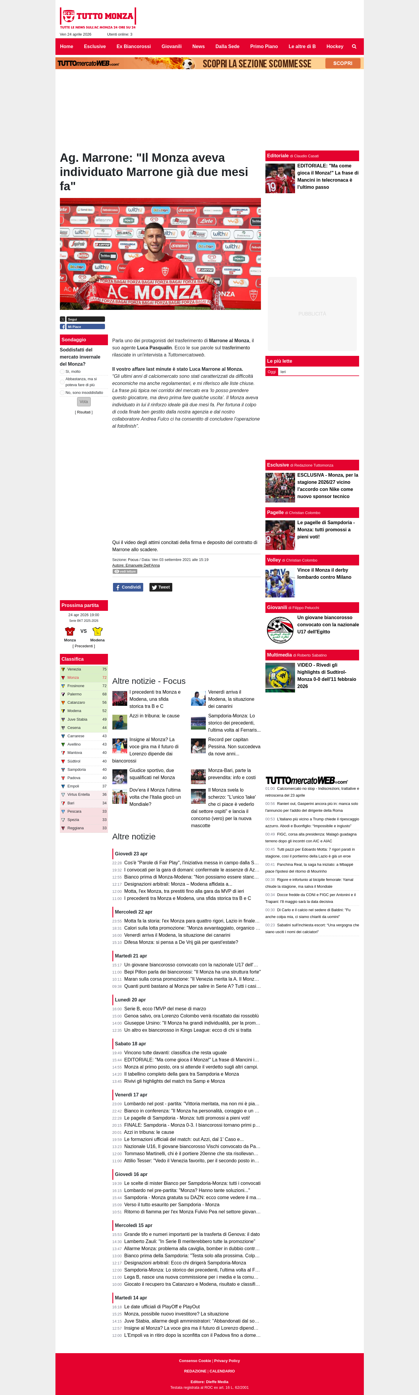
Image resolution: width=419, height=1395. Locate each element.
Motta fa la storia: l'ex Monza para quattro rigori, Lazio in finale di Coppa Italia (205, 920)
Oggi (272, 372)
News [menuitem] (198, 46)
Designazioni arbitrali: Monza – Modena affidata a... (178, 884)
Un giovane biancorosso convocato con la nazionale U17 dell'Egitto (194, 964)
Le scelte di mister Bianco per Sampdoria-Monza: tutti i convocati (192, 1183)
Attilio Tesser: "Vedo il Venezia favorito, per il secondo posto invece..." (197, 1160)
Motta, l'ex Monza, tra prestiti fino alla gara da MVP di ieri (184, 891)
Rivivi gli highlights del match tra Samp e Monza (174, 1081)
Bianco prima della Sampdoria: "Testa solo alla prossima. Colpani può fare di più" (209, 1255)
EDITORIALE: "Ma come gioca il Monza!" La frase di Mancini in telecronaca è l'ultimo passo (220, 1059)
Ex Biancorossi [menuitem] (134, 46)
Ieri (283, 372)
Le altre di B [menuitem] (302, 46)
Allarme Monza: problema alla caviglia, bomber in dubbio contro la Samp (200, 1248)
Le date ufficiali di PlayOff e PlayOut (162, 1306)
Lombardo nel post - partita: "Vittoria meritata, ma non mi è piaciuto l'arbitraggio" (208, 1103)
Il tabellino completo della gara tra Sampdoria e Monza (181, 1074)
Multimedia (279, 654)
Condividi (128, 587)
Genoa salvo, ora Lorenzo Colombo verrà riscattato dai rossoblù (191, 1015)
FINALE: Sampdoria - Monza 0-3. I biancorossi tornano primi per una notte (202, 1125)
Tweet (161, 587)
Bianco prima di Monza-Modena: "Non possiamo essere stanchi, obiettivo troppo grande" (217, 876)
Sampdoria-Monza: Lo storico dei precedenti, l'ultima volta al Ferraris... (234, 723)
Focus (133, 559)
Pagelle (275, 512)
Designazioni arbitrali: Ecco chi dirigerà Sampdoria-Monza (185, 1262)
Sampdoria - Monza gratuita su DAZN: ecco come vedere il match (193, 1197)
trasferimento (236, 347)
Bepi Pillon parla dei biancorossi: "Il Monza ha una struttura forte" (192, 971)
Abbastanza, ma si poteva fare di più (81, 382)
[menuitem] (354, 46)
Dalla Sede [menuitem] (228, 46)
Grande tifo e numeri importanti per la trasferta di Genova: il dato (192, 1234)
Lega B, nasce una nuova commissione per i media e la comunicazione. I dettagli (209, 1277)
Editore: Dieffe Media (209, 1382)
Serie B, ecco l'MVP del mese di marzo (165, 1008)
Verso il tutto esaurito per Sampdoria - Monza (171, 1204)
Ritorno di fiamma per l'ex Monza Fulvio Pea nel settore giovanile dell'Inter (202, 1211)
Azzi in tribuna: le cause (155, 715)
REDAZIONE (195, 1371)
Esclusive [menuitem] (95, 46)
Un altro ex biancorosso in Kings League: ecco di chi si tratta (187, 1030)
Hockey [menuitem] (334, 46)
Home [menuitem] (66, 46)
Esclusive (278, 464)
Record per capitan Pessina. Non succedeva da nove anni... (234, 746)
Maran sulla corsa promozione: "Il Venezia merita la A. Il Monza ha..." (196, 979)
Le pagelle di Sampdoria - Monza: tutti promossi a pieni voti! (187, 1117)
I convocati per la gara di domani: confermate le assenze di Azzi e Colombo (203, 869)
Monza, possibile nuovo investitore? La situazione (176, 1313)
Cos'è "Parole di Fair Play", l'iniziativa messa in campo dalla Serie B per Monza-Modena (216, 862)
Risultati (84, 412)
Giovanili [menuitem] (172, 46)
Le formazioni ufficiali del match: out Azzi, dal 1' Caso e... (184, 1139)
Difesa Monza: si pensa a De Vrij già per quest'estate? (181, 942)
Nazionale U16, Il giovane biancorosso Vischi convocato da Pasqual (195, 1146)
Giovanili (277, 607)
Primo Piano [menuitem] (264, 46)
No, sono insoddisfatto (84, 392)
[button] (84, 401)
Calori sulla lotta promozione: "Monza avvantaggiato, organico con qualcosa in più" (211, 927)
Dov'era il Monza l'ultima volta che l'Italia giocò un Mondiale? (155, 797)
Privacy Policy (227, 1360)
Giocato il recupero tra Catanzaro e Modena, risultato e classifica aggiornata (204, 1284)
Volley (274, 559)
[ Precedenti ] (84, 646)
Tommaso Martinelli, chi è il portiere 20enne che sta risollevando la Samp (201, 1153)
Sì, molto (73, 371)
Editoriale (278, 155)
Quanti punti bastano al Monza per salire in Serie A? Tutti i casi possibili (199, 986)
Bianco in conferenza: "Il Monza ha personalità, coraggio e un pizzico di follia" (205, 1110)
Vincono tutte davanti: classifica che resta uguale (175, 1052)
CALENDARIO (222, 1371)
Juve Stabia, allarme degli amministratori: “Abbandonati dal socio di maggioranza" (210, 1320)
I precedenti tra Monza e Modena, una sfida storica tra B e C (155, 699)
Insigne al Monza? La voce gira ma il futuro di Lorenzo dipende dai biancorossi (206, 1328)
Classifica (73, 659)
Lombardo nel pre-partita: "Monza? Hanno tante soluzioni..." (187, 1190)
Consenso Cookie (195, 1360)
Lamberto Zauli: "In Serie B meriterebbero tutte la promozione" (189, 1241)
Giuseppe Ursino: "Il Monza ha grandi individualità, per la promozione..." (199, 1022)
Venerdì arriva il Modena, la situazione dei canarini (231, 699)
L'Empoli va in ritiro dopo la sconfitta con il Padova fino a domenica (194, 1335)
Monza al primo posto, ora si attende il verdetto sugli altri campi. (191, 1066)
